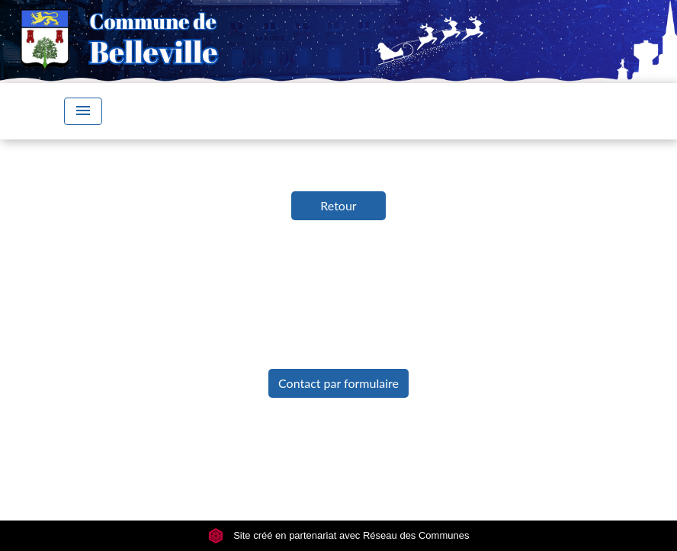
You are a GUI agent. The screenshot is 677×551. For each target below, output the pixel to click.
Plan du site (538, 440)
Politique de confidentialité (302, 440)
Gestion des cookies (338, 474)
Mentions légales (145, 440)
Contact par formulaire (338, 383)
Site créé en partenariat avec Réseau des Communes (339, 535)
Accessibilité (444, 440)
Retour (338, 205)
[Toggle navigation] (83, 111)
